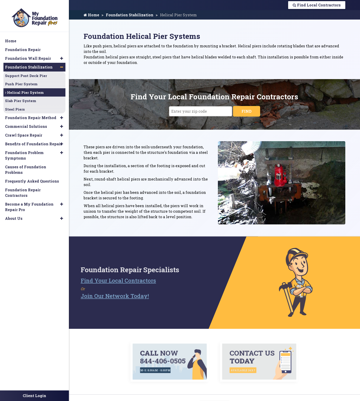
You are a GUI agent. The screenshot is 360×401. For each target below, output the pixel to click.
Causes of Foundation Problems (25, 165)
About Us (13, 213)
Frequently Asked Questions (32, 176)
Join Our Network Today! (106, 295)
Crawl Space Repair (23, 130)
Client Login (34, 395)
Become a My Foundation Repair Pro (29, 202)
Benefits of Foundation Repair (33, 139)
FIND (247, 111)
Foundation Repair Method (30, 113)
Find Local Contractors (317, 5)
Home (91, 14)
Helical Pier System (24, 87)
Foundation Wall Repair (28, 53)
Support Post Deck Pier (26, 71)
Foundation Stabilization (129, 14)
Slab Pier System (20, 96)
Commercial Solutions (26, 121)
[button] (61, 53)
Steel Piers (15, 104)
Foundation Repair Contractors (23, 188)
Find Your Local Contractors (109, 280)
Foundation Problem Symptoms (24, 151)
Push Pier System (21, 79)
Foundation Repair (23, 44)
